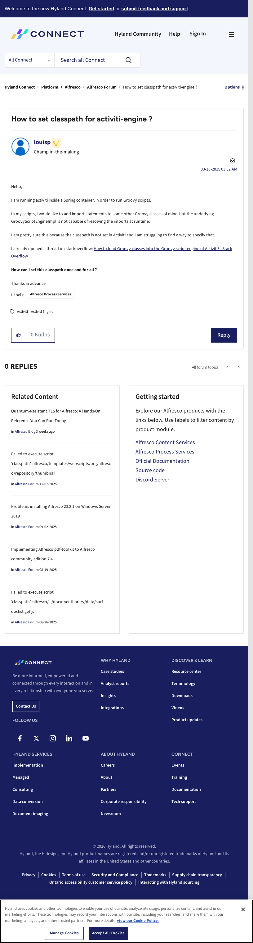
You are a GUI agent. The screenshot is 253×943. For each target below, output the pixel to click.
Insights (108, 696)
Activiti (22, 311)
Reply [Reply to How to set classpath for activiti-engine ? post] (224, 335)
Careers (108, 765)
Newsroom (111, 814)
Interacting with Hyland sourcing (168, 882)
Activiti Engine (42, 311)
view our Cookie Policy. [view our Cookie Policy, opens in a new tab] (138, 920)
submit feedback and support (154, 8)
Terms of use (74, 875)
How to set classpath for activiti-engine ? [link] (160, 87)
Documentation (186, 789)
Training (179, 777)
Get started (101, 8)
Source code (150, 470)
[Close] (243, 909)
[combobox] (97, 60)
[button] (18, 335)
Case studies (112, 671)
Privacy (28, 875)
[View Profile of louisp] (42, 142)
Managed (20, 777)
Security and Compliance (114, 875)
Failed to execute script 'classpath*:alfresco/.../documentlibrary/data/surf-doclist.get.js (57, 602)
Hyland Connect (20, 87)
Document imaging (30, 814)
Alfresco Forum (102, 87)
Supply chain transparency (197, 875)
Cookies (48, 875)
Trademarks (155, 875)
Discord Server (152, 480)
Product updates (186, 720)
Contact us (26, 706)
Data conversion (27, 802)
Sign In (197, 34)
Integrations (112, 708)
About (106, 777)
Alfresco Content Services (165, 442)
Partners (108, 789)
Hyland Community (138, 34)
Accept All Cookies (108, 933)
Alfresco (73, 87)
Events (177, 765)
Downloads (182, 696)
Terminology (183, 684)
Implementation (27, 765)
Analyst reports (115, 684)
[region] (126, 921)
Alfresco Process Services (50, 294)
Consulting (22, 789)
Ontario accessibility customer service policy (90, 882)
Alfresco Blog (25, 431)
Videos (177, 708)
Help (174, 34)
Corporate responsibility (124, 802)
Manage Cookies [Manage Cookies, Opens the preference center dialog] (64, 933)
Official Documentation (162, 461)
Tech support (183, 802)
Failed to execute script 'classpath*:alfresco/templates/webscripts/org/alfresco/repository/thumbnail (61, 463)
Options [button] (232, 87)
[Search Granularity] (29, 60)
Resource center (186, 671)
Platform (49, 87)
